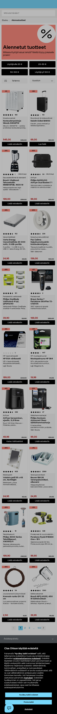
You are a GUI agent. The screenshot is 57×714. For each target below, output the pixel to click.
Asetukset (28, 678)
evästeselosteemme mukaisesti (27, 658)
